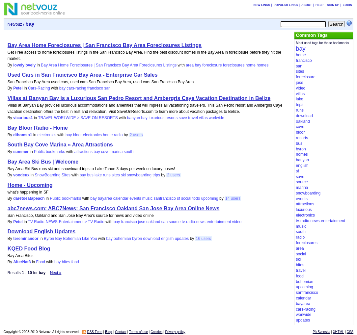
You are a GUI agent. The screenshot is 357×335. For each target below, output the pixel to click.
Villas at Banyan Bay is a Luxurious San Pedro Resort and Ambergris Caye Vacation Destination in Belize (139, 98)
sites (116, 175)
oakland (153, 221)
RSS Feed (94, 332)
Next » (56, 273)
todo (196, 198)
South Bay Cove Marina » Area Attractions (60, 144)
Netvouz (15, 24)
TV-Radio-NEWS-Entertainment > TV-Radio (66, 221)
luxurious (156, 118)
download (151, 238)
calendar (120, 198)
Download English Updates (41, 231)
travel (193, 118)
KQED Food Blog (29, 248)
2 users (136, 135)
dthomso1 (22, 135)
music (147, 198)
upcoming (209, 198)
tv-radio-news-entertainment (206, 221)
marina (117, 151)
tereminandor (26, 238)
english (167, 238)
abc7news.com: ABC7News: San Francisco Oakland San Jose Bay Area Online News (114, 208)
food (75, 262)
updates (182, 238)
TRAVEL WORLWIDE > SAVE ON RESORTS (78, 118)
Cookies (156, 332)
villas (203, 118)
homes (262, 65)
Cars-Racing (39, 88)
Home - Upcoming (30, 185)
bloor (77, 135)
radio (118, 135)
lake (98, 175)
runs (106, 175)
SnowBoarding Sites (52, 175)
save (183, 118)
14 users (232, 198)
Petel (18, 88)
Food (40, 262)
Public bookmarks (49, 151)
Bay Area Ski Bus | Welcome (43, 162)
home (251, 65)
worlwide (216, 118)
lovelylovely (24, 65)
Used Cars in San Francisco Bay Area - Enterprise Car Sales (83, 75)
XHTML (338, 332)
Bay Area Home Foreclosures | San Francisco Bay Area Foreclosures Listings (105, 45)
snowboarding (139, 175)
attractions (83, 151)
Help (319, 5)
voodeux (21, 175)
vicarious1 (23, 118)
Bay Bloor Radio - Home (38, 128)
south (128, 151)
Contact (120, 332)
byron (137, 238)
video (237, 221)
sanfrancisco (165, 198)
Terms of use (138, 332)
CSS (350, 332)
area (190, 65)
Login (347, 5)
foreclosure (212, 65)
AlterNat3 (22, 262)
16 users (203, 238)
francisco (95, 88)
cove (105, 151)
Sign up (333, 5)
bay (198, 65)
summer (21, 151)
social (186, 198)
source (174, 221)
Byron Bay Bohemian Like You (70, 238)
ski (123, 175)
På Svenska (321, 332)
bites (66, 262)
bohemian (122, 238)
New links (261, 5)
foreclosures (233, 65)
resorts (172, 118)
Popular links (286, 5)
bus (90, 175)
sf (178, 198)
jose (141, 221)
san (107, 88)
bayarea (105, 198)
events (135, 198)
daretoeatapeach (28, 198)
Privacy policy (175, 332)
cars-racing (76, 88)
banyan (133, 118)
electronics (47, 135)
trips (156, 175)
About (306, 5)
